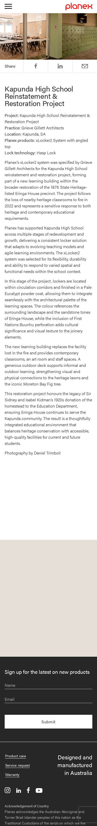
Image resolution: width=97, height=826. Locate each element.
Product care (15, 755)
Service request (17, 765)
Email (85, 66)
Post (60, 66)
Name (10, 685)
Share (35, 66)
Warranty (12, 774)
